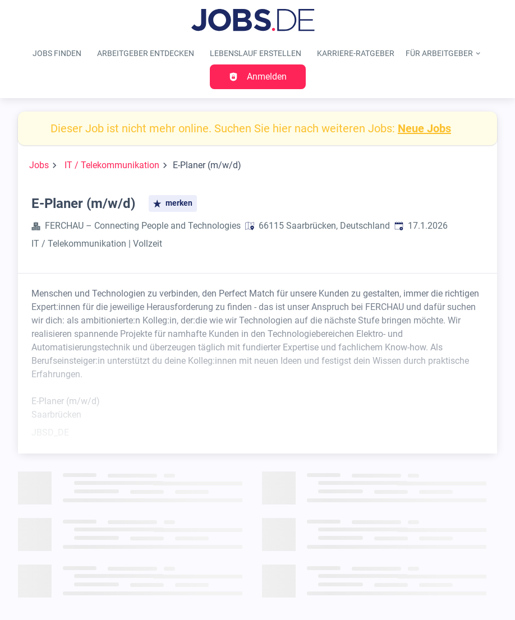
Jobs (39, 165)
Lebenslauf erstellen (255, 53)
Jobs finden (57, 53)
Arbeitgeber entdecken (145, 53)
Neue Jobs (424, 128)
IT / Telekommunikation (112, 165)
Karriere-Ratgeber (355, 53)
